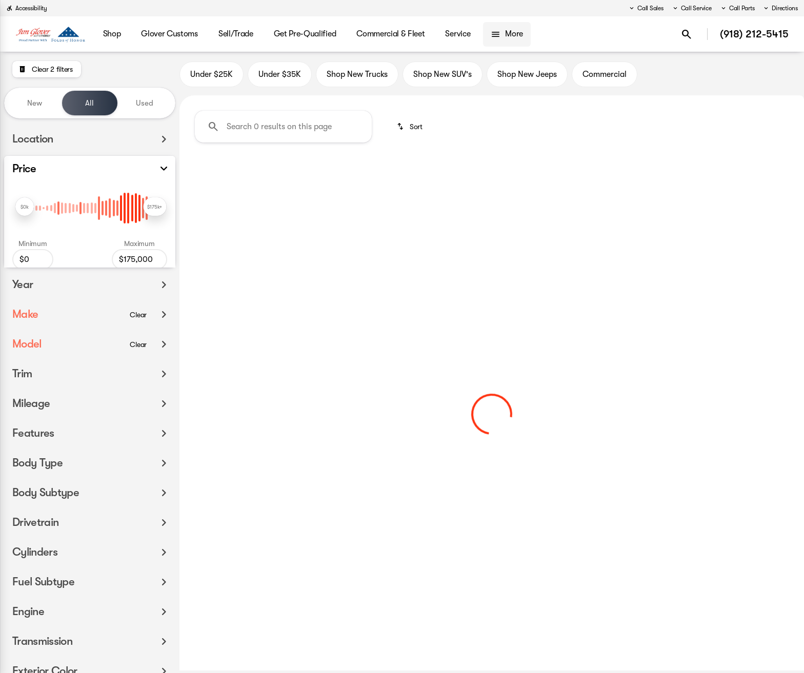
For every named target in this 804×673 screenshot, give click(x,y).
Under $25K (211, 76)
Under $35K (279, 76)
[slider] (24, 206)
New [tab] (34, 103)
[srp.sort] (410, 128)
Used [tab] (144, 103)
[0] (32, 259)
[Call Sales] (646, 8)
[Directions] (780, 8)
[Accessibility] (26, 8)
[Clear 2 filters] (46, 69)
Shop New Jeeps (527, 76)
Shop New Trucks (357, 76)
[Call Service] (692, 8)
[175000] (139, 259)
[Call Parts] (737, 8)
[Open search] (686, 34)
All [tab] (89, 103)
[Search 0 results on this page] (283, 128)
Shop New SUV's (442, 76)
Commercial (604, 76)
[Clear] (138, 329)
